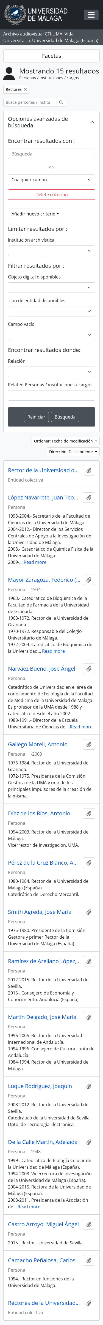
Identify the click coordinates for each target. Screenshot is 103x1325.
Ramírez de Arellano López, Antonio (44, 961)
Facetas (51, 55)
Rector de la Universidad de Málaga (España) (44, 470)
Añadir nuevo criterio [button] (33, 214)
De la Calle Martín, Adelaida (42, 1142)
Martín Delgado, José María (42, 1017)
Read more (35, 562)
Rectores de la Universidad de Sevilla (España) (44, 1303)
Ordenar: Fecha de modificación (64, 441)
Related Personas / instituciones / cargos (50, 385)
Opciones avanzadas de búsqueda (38, 122)
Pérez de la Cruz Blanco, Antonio (44, 862)
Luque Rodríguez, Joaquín (40, 1086)
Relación (17, 361)
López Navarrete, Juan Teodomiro (44, 497)
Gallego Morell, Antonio (38, 744)
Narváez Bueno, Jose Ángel (41, 668)
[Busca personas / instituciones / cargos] (30, 102)
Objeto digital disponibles (34, 277)
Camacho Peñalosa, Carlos (42, 1260)
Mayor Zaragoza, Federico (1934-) (44, 580)
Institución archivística (31, 240)
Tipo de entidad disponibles (36, 300)
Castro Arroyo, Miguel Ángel (43, 1224)
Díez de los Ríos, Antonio (39, 813)
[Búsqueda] (51, 154)
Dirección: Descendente (71, 451)
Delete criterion (51, 195)
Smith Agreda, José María (39, 912)
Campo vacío (21, 324)
